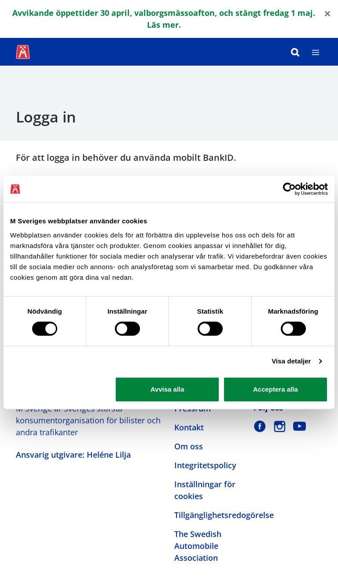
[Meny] (315, 52)
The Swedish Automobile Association (197, 546)
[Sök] (295, 52)
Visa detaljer (291, 361)
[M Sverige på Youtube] (299, 426)
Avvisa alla (167, 389)
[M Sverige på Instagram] (279, 426)
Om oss (188, 446)
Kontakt (189, 427)
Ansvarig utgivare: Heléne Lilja (73, 454)
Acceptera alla (275, 389)
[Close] (327, 13)
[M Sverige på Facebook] (260, 426)
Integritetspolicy (205, 465)
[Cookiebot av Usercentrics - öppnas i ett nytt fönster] (289, 189)
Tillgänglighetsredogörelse (224, 515)
